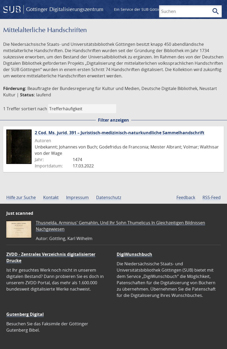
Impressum (77, 197)
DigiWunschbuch (134, 254)
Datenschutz (108, 197)
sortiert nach (34, 109)
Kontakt (51, 197)
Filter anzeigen (113, 120)
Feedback (185, 197)
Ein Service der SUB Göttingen (140, 9)
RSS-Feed (212, 197)
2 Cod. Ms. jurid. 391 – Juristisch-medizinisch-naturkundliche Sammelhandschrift (119, 133)
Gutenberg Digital (25, 314)
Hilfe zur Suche (21, 197)
